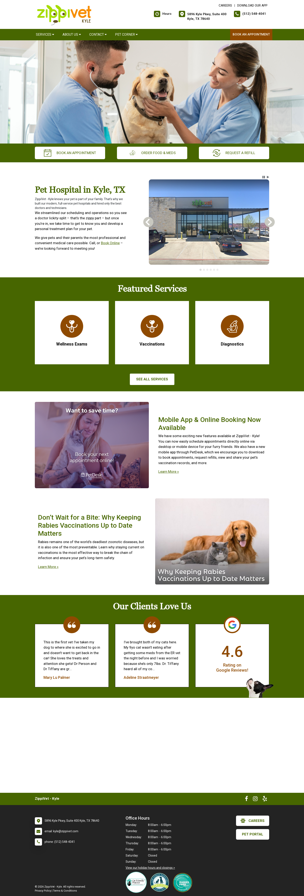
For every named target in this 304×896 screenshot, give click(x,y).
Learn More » (168, 471)
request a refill (234, 153)
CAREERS (225, 5)
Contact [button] (98, 35)
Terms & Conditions (65, 890)
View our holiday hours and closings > (150, 867)
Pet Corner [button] (126, 35)
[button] (263, 177)
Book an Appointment (251, 34)
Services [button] (45, 35)
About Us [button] (71, 35)
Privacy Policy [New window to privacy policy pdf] (43, 890)
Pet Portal (252, 834)
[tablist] (209, 270)
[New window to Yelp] (264, 799)
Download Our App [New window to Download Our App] (252, 5)
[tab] (201, 270)
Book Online (110, 243)
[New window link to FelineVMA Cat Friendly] (137, 882)
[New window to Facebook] (246, 799)
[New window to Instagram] (255, 799)
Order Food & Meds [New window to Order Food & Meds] (152, 153)
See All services (152, 379)
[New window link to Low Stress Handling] (160, 882)
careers (253, 820)
